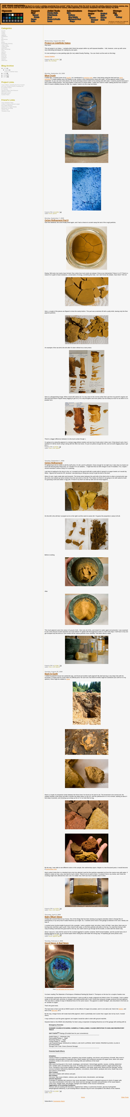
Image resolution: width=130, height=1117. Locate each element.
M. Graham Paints (6, 87)
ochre (53, 448)
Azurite (68, 77)
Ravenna (3, 54)
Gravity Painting (50, 56)
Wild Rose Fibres (6, 91)
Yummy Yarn (5, 109)
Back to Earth (51, 673)
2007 (4, 76)
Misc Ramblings (53, 60)
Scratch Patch (5, 94)
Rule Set (3, 56)
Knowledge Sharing (6, 43)
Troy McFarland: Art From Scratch (65, 989)
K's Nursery (4, 89)
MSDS (121, 1009)
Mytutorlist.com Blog (7, 108)
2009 (4, 73)
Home (83, 1097)
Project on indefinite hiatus (58, 43)
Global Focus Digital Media (9, 107)
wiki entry (55, 1010)
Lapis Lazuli (4, 45)
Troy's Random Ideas (7, 102)
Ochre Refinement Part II (56, 220)
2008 (4, 75)
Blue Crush (50, 75)
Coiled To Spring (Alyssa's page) (10, 104)
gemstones (4, 39)
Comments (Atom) (59, 1101)
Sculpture (4, 57)
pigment (55, 213)
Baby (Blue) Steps (53, 916)
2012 (4, 68)
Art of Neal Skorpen (6, 105)
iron (2, 40)
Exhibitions (4, 36)
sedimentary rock (51, 869)
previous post (88, 77)
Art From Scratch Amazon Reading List (12, 86)
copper (50, 1092)
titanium (3, 59)
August (7, 70)
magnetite (4, 47)
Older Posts (125, 1097)
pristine (3, 53)
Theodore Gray (5, 111)
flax (2, 38)
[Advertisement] (84, 34)
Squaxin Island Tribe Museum (9, 90)
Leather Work (5, 46)
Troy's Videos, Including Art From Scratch (13, 84)
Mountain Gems (5, 93)
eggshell (55, 936)
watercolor (4, 60)
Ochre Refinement (53, 463)
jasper (3, 42)
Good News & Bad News (56, 943)
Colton (50, 448)
